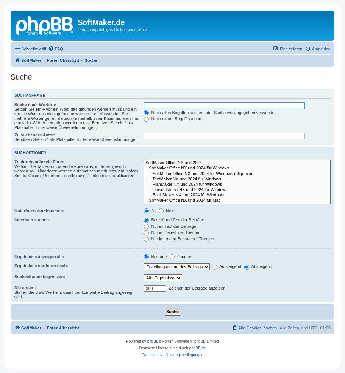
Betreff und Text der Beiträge (174, 220)
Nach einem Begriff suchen (172, 118)
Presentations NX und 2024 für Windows (237, 190)
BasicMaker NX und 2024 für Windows (237, 195)
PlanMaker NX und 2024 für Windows (237, 184)
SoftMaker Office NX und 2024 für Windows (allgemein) (237, 174)
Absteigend (258, 266)
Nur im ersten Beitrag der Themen (179, 239)
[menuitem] (55, 48)
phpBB (153, 341)
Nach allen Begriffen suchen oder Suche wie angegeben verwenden (210, 112)
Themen (181, 256)
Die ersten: (25, 287)
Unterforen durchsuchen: (39, 210)
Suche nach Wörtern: (35, 104)
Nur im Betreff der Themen (172, 232)
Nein (167, 210)
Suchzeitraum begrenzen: (39, 276)
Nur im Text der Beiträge (170, 226)
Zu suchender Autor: (34, 135)
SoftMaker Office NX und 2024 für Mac (237, 200)
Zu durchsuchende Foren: (40, 162)
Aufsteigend (226, 266)
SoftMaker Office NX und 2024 (237, 163)
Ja (150, 210)
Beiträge (155, 256)
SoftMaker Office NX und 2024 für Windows (237, 168)
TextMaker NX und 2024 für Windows (237, 179)
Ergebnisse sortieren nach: (41, 265)
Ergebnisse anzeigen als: (39, 256)
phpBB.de (197, 348)
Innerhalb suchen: (32, 220)
